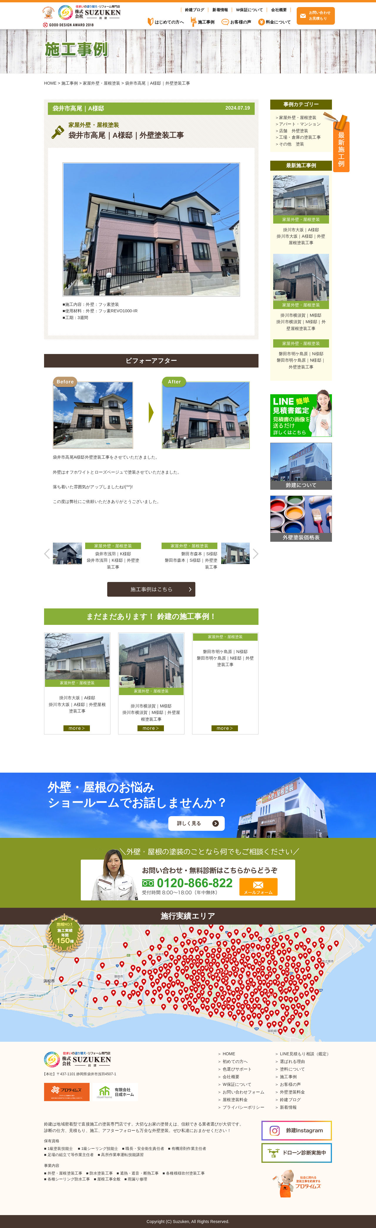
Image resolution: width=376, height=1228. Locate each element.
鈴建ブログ (194, 10)
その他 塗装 (291, 144)
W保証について (249, 10)
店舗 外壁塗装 (293, 130)
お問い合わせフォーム (243, 1092)
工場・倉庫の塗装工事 (300, 137)
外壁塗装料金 (292, 1092)
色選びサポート (237, 1069)
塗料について (292, 1069)
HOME (229, 1053)
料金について (278, 22)
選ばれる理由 (292, 1061)
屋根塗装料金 (235, 1099)
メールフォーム (258, 887)
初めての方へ (235, 1061)
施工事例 (341, 142)
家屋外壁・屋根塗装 (297, 117)
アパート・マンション (300, 124)
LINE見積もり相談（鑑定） (305, 1053)
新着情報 (220, 10)
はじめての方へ (169, 22)
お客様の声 (240, 22)
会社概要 (279, 10)
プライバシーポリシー (243, 1107)
